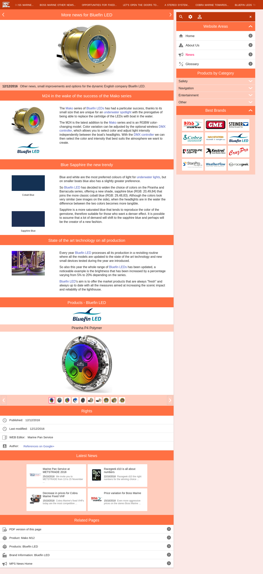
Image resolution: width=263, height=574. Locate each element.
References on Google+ (38, 446)
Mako (69, 108)
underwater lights (148, 177)
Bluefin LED (72, 187)
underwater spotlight (118, 112)
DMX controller (144, 134)
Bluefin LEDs (95, 108)
